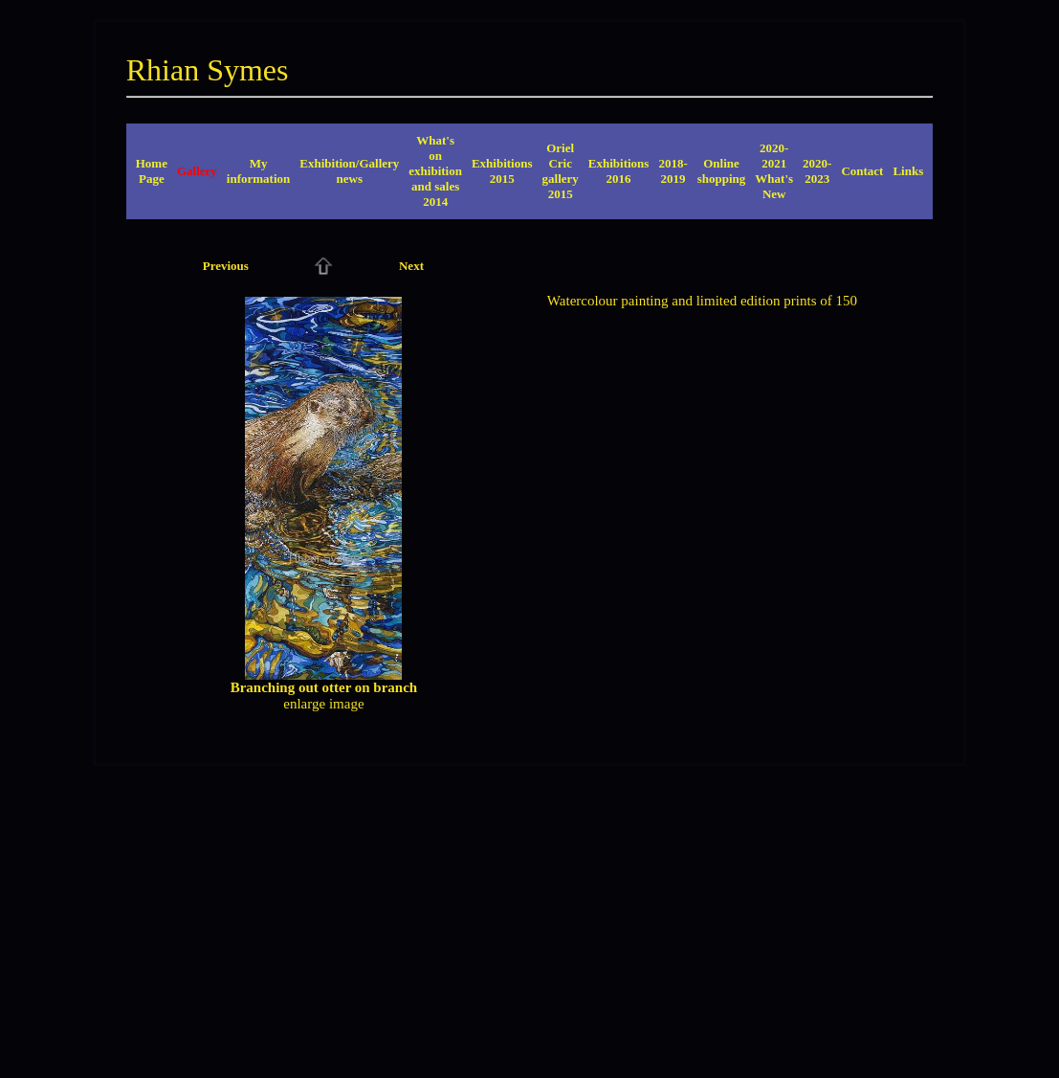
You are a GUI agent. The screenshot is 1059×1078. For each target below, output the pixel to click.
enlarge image (323, 703)
